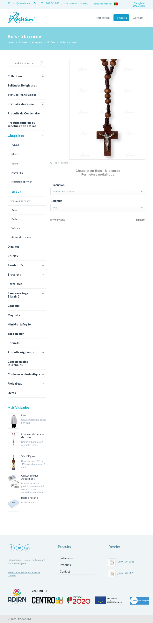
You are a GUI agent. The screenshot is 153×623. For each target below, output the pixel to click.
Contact (138, 17)
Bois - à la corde (68, 42)
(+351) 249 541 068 (46, 3)
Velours (15, 228)
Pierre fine (17, 172)
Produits (121, 17)
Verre (14, 163)
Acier (14, 210)
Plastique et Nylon (21, 181)
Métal (14, 154)
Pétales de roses (20, 200)
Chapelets (37, 42)
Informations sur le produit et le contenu (24, 574)
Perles (14, 219)
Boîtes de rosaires (21, 237)
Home (10, 42)
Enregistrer (139, 3)
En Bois (51, 42)
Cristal (15, 145)
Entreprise (103, 17)
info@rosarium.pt (19, 3)
